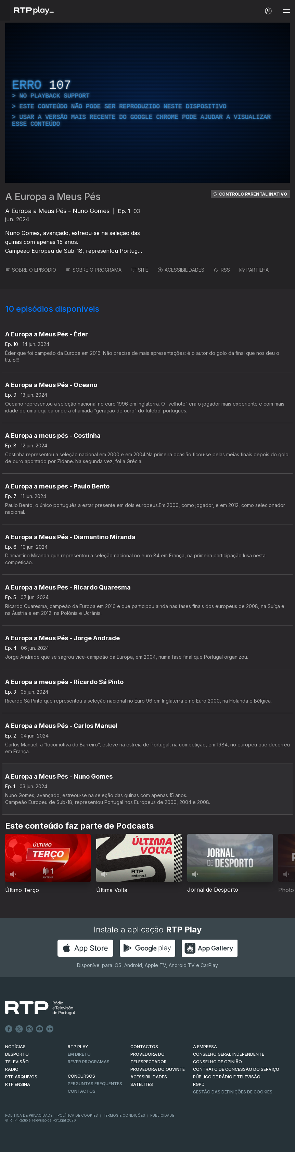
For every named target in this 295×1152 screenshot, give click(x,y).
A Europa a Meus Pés (53, 196)
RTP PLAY (78, 1046)
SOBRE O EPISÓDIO (30, 270)
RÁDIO (11, 1069)
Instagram (29, 1029)
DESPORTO (17, 1054)
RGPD (199, 1084)
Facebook (9, 1029)
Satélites (141, 1084)
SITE (139, 270)
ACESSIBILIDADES (181, 270)
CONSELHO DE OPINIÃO (217, 1061)
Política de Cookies (77, 1115)
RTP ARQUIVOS (21, 1076)
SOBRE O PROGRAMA (93, 270)
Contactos (81, 1091)
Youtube (39, 1029)
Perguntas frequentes (95, 1083)
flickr (50, 1029)
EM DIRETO (79, 1054)
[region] (147, 103)
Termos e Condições (124, 1115)
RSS (222, 270)
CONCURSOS (81, 1076)
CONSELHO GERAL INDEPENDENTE (228, 1054)
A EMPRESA (205, 1046)
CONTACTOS (144, 1046)
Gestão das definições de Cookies (232, 1091)
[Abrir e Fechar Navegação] (286, 11)
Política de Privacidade (28, 1115)
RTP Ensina (17, 1084)
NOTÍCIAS (15, 1046)
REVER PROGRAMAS (89, 1061)
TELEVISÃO (17, 1061)
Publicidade (162, 1115)
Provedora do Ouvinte (157, 1069)
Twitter (19, 1029)
